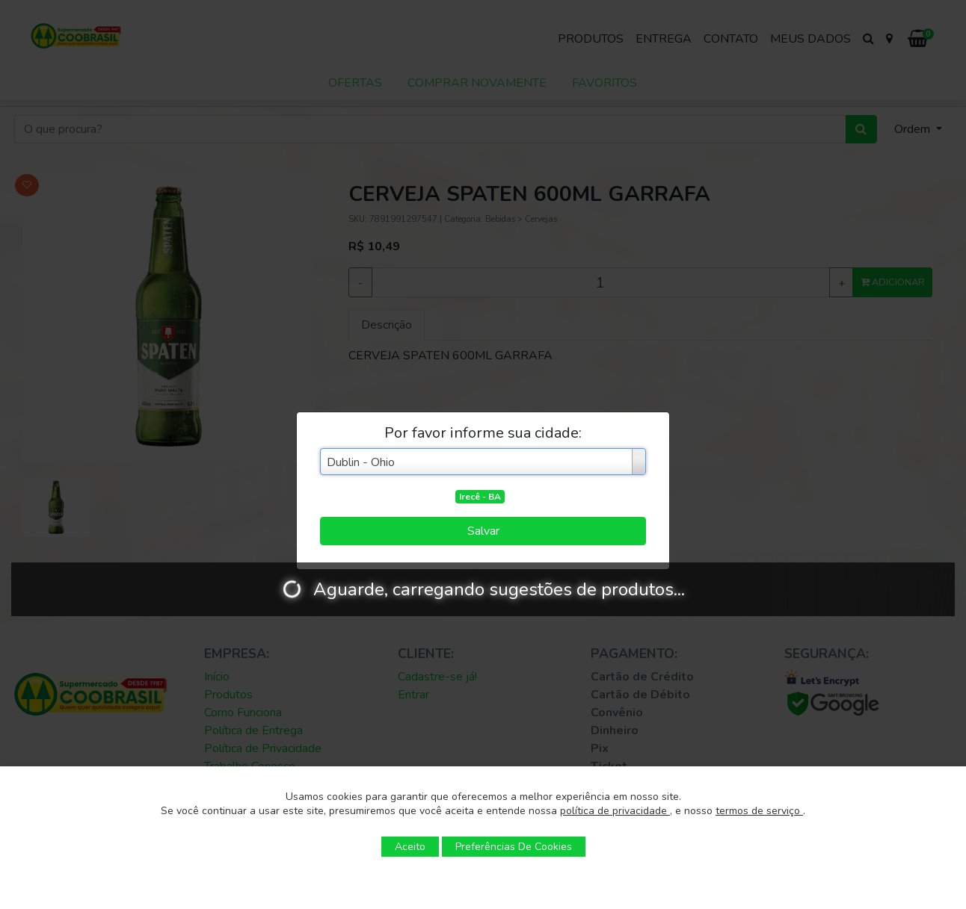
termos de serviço (759, 811)
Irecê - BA (480, 497)
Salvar (483, 531)
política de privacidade (615, 811)
